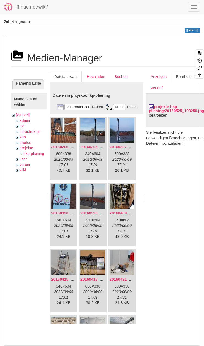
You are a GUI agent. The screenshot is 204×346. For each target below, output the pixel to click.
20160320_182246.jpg (99, 213)
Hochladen (96, 76)
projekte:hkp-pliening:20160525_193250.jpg (176, 108)
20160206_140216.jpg (99, 147)
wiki (23, 170)
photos (25, 142)
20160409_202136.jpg (129, 213)
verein (25, 164)
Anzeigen (159, 76)
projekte (26, 148)
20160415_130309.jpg (70, 279)
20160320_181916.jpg (70, 213)
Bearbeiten (185, 76)
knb (23, 137)
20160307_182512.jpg (129, 147)
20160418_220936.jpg (99, 279)
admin (25, 120)
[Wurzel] (23, 115)
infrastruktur (30, 131)
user (23, 159)
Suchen (121, 76)
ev (22, 126)
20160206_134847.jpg (70, 147)
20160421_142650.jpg (129, 279)
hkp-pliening (33, 153)
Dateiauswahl (65, 76)
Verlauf (157, 88)
